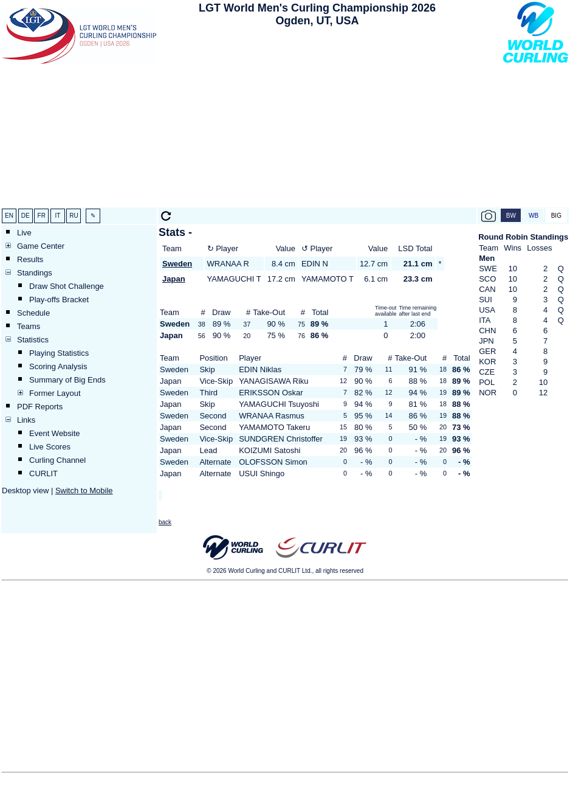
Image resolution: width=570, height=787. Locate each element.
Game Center (40, 246)
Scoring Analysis (58, 366)
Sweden (177, 263)
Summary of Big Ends (67, 379)
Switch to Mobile (84, 490)
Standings (34, 272)
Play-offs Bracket (59, 299)
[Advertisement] (317, 119)
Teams (28, 326)
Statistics (33, 339)
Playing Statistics (59, 353)
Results (30, 259)
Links (26, 420)
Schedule (33, 312)
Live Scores (49, 446)
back (165, 522)
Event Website (54, 433)
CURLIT (43, 473)
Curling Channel (57, 460)
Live (24, 232)
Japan (173, 278)
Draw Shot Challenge (66, 286)
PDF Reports (40, 406)
